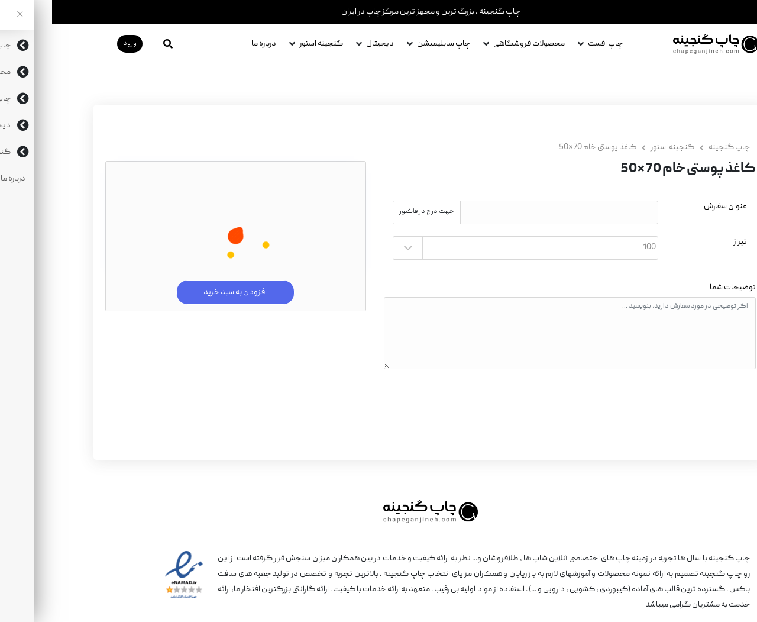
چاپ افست (553, 44)
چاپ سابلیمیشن (391, 44)
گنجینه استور (269, 44)
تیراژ (688, 242)
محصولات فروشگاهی (477, 44)
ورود (78, 43)
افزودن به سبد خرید (183, 292)
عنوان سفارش (673, 206)
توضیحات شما (681, 288)
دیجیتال (328, 44)
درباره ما (211, 44)
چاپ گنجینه (677, 147)
